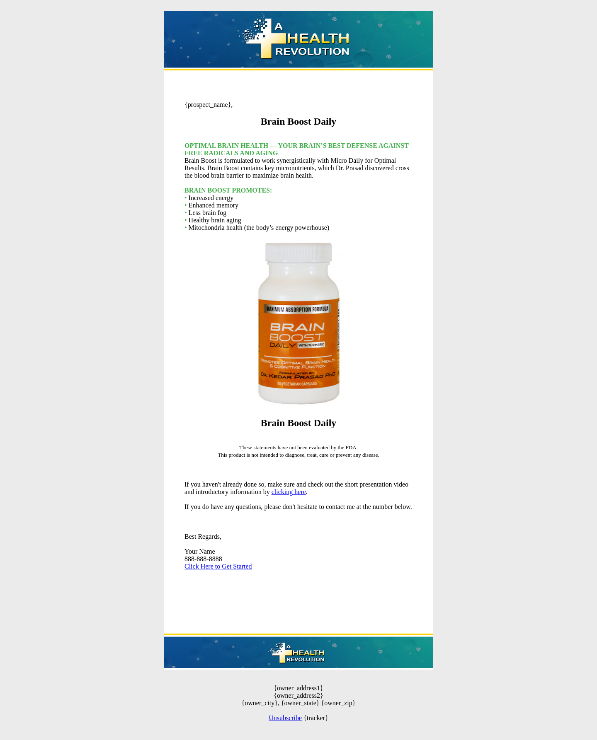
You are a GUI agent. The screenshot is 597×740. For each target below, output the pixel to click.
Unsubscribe (285, 717)
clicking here (289, 491)
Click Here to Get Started (218, 566)
